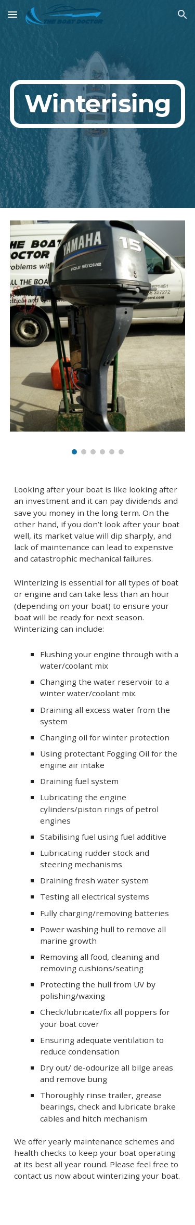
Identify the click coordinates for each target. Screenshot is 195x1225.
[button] (12, 14)
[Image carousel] (98, 337)
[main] (98, 104)
